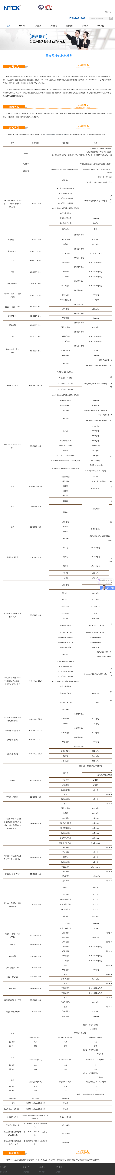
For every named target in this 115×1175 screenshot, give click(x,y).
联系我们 (100, 26)
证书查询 (85, 26)
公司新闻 (27, 1173)
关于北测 (69, 26)
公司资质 (38, 26)
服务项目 (22, 26)
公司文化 (61, 1173)
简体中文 (108, 12)
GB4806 (63, 134)
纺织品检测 (4, 1173)
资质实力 (43, 1167)
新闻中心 (53, 26)
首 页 (8, 26)
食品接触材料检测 (50, 134)
